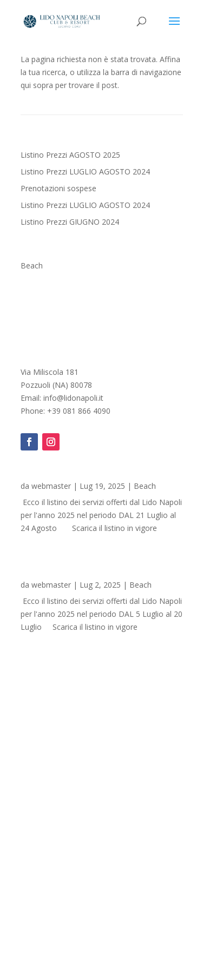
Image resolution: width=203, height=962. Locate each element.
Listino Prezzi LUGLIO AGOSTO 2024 (85, 171)
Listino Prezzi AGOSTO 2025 (70, 155)
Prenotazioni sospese (58, 188)
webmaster (51, 486)
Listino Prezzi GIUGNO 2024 (70, 222)
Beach (32, 265)
